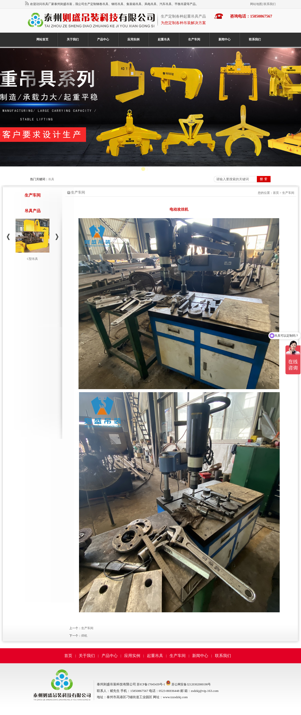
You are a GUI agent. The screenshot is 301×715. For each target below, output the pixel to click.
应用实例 (133, 39)
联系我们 (270, 4)
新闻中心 (224, 39)
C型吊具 (32, 259)
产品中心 (103, 39)
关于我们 (73, 39)
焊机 (84, 635)
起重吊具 (164, 39)
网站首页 (42, 39)
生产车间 (194, 39)
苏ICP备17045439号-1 (151, 684)
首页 (276, 193)
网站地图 (256, 4)
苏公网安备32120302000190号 (191, 684)
